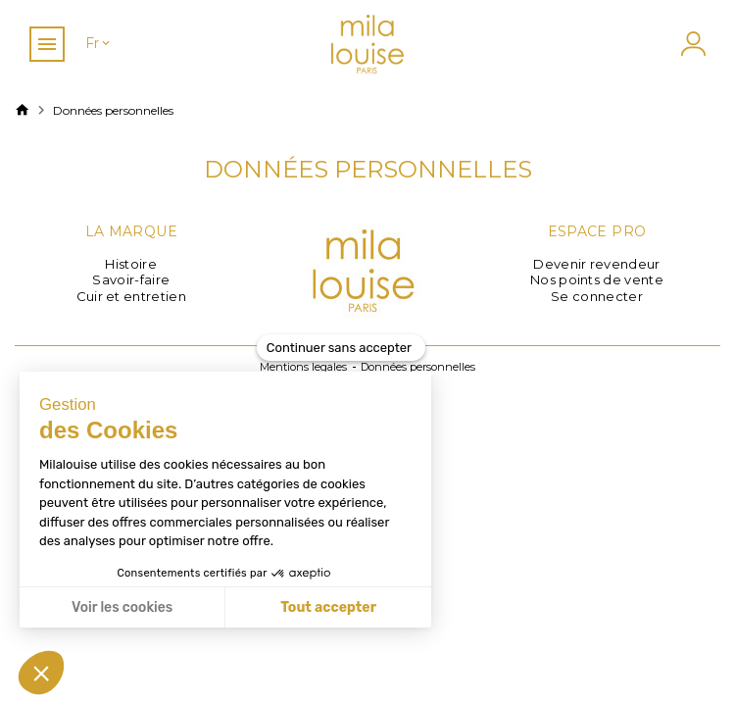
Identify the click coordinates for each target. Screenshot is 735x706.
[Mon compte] (691, 43)
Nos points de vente (596, 279)
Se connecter (597, 296)
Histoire (131, 264)
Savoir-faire (131, 279)
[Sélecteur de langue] (99, 43)
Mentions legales (303, 367)
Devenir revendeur (597, 264)
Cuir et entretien (131, 296)
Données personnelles (418, 367)
